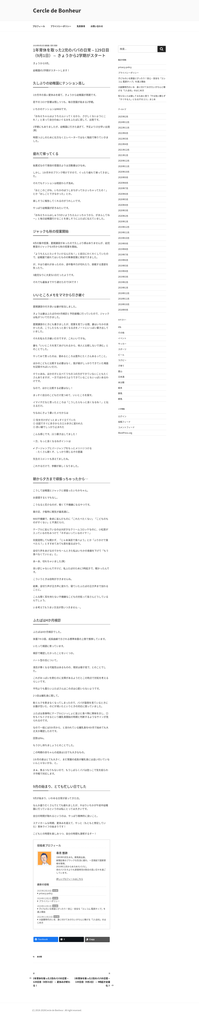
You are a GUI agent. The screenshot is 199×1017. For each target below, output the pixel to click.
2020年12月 (123, 160)
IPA (119, 327)
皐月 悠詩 (53, 45)
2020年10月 (123, 171)
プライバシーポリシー (61, 26)
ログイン (122, 416)
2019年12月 (123, 226)
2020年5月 (123, 199)
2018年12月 (123, 293)
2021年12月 (123, 149)
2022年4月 (123, 144)
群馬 (120, 393)
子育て (121, 365)
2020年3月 (123, 210)
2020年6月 (123, 193)
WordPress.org (125, 432)
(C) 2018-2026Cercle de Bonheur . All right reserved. (57, 1010)
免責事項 (81, 26)
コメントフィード (126, 427)
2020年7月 (123, 188)
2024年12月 (123, 122)
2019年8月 (123, 249)
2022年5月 (123, 138)
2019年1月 (123, 287)
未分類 (55, 890)
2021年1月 (123, 155)
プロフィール (39, 26)
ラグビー (122, 360)
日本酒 (121, 376)
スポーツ (122, 349)
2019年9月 (123, 243)
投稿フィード (124, 421)
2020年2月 (123, 215)
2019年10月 (123, 237)
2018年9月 (123, 309)
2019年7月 (123, 254)
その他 (121, 332)
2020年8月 (123, 182)
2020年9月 (123, 177)
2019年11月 (123, 232)
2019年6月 (123, 259)
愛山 (120, 371)
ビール (121, 354)
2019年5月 (123, 265)
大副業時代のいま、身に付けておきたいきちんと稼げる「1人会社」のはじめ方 (71, 921)
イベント (122, 338)
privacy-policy (45, 893)
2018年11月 (123, 298)
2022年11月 (123, 127)
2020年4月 (123, 204)
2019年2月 (123, 282)
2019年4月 (123, 271)
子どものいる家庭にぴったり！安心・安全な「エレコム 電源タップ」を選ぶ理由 (71, 910)
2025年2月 (123, 116)
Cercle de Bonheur (57, 10)
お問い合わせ (97, 26)
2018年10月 (123, 304)
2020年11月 (123, 166)
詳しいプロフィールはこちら (69, 878)
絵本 (120, 387)
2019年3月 (123, 276)
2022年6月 (123, 133)
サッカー (122, 343)
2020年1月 (123, 221)
